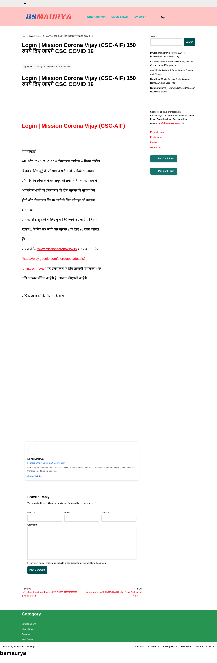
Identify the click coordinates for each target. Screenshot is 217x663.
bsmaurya (31, 659)
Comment (32, 527)
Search (153, 36)
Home (24, 36)
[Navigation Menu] (25, 3)
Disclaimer (186, 659)
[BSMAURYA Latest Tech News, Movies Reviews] (48, 17)
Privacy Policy (170, 659)
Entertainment (97, 16)
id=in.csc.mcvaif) (34, 269)
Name (31, 515)
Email (67, 515)
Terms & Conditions (204, 659)
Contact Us (153, 659)
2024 (4, 659)
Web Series (156, 148)
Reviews (154, 143)
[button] (145, 16)
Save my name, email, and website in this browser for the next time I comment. (68, 565)
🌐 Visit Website (35, 478)
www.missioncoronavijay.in (57, 249)
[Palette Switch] (163, 16)
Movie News (119, 16)
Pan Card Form (164, 159)
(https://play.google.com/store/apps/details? (54, 259)
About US (139, 659)
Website (105, 515)
